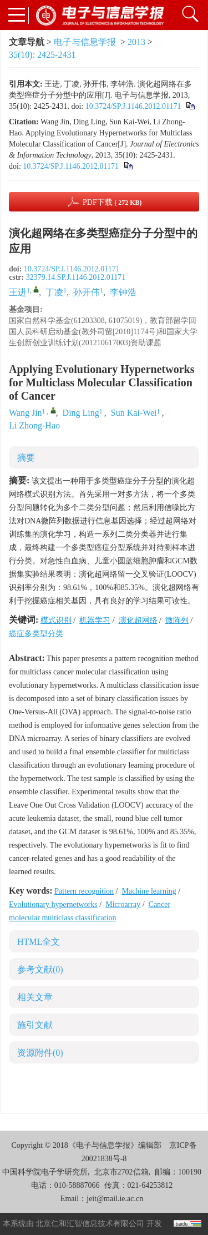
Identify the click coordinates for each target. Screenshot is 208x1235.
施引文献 (35, 1025)
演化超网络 (138, 620)
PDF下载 (112, 202)
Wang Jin (25, 412)
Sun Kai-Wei (134, 412)
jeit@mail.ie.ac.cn (115, 1198)
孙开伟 (86, 292)
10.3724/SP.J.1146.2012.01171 (133, 106)
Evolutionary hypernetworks (53, 904)
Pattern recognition (84, 891)
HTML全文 (38, 941)
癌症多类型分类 (36, 633)
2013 (136, 42)
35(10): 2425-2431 (42, 54)
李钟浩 (123, 292)
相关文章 (35, 997)
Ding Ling (81, 412)
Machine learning (148, 891)
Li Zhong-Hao (34, 425)
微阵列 (177, 620)
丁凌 (54, 292)
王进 (18, 292)
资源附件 (40, 1052)
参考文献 (40, 969)
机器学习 (94, 620)
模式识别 (56, 620)
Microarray (122, 904)
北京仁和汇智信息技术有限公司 (89, 1223)
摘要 (26, 457)
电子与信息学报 (85, 42)
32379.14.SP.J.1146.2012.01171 (75, 277)
